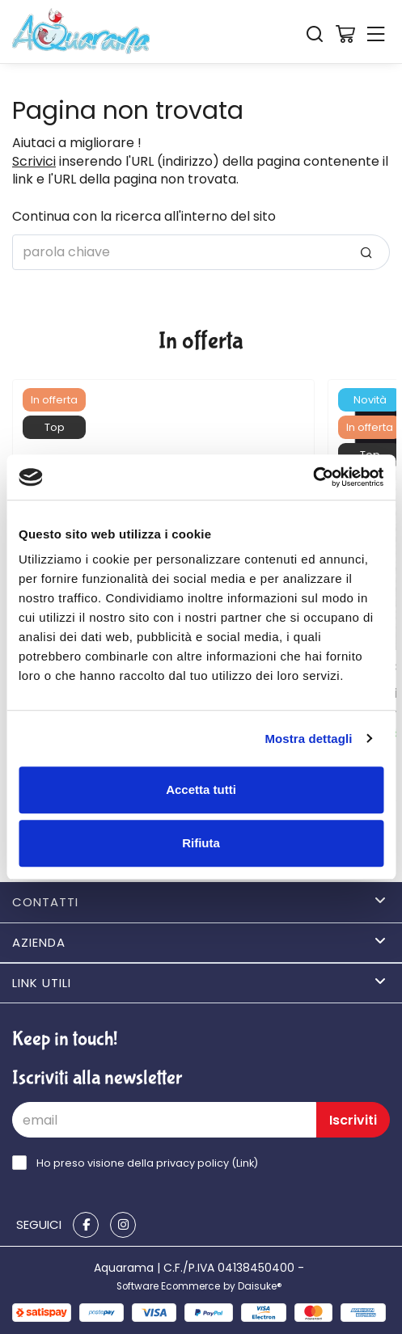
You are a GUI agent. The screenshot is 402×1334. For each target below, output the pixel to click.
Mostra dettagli (308, 738)
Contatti (199, 901)
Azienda (199, 942)
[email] (164, 1120)
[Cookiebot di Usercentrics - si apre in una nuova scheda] (312, 477)
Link (245, 1163)
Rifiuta (201, 843)
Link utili (199, 982)
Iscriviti (353, 1120)
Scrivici (34, 161)
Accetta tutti (201, 789)
